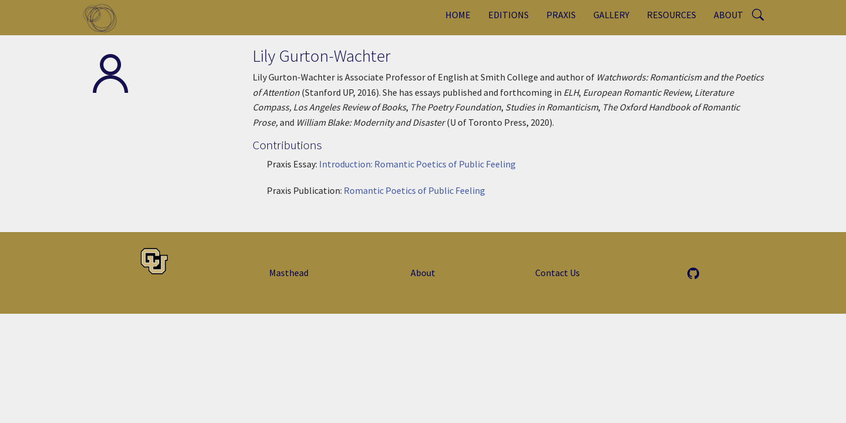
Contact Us (557, 272)
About (728, 15)
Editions (508, 15)
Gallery (611, 15)
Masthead (288, 272)
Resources (671, 15)
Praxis (561, 15)
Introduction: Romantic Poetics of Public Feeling (417, 164)
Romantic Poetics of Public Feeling (414, 190)
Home (458, 15)
